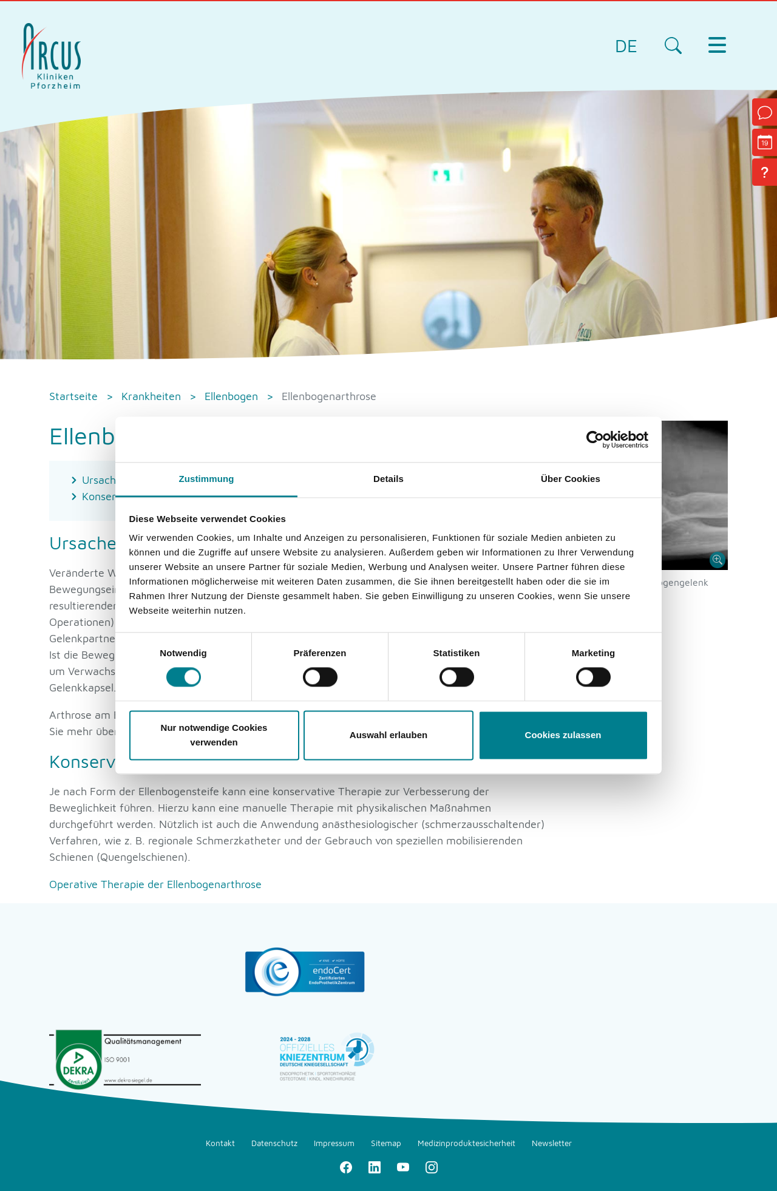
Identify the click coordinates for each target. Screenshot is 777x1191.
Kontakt (220, 1143)
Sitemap (386, 1143)
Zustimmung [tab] (206, 478)
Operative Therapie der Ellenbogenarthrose (155, 884)
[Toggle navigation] (717, 45)
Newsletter (552, 1143)
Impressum (334, 1143)
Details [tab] (388, 478)
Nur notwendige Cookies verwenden (214, 734)
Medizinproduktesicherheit (466, 1143)
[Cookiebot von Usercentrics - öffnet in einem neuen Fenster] (595, 439)
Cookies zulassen (563, 735)
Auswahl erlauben (388, 735)
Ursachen (105, 479)
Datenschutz (274, 1143)
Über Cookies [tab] (570, 478)
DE (626, 45)
